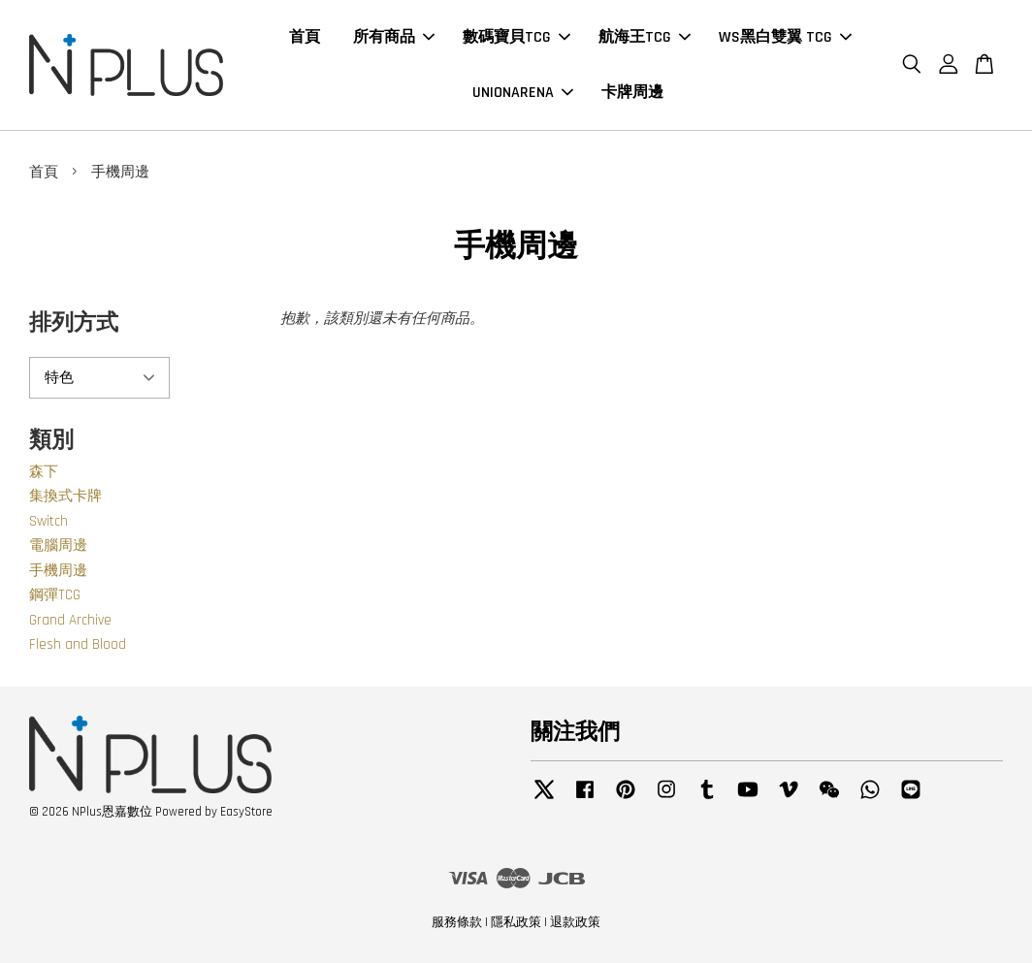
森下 (43, 472)
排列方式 (73, 323)
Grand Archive (70, 620)
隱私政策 (516, 922)
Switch (48, 521)
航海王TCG (644, 37)
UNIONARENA (522, 92)
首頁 (304, 37)
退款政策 (575, 922)
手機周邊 (58, 571)
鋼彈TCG (55, 595)
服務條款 (457, 922)
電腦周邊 (58, 545)
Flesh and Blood (77, 644)
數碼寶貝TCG (516, 37)
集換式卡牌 (65, 496)
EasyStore (246, 811)
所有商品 (394, 37)
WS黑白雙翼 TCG (785, 37)
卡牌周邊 (632, 92)
